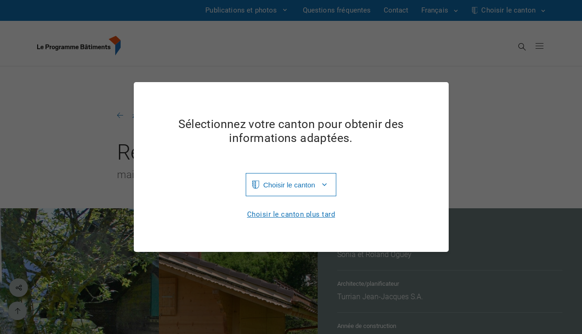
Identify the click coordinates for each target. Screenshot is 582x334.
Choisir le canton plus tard (291, 214)
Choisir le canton (289, 185)
